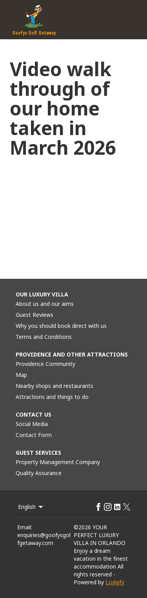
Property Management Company (58, 462)
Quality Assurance (39, 473)
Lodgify (114, 582)
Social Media (32, 424)
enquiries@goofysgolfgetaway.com (44, 539)
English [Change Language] (31, 506)
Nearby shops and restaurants (54, 386)
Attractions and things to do (52, 396)
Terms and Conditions (44, 336)
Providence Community (45, 364)
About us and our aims (45, 303)
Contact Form (34, 435)
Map (21, 375)
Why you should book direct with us (61, 325)
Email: (24, 527)
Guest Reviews (34, 314)
